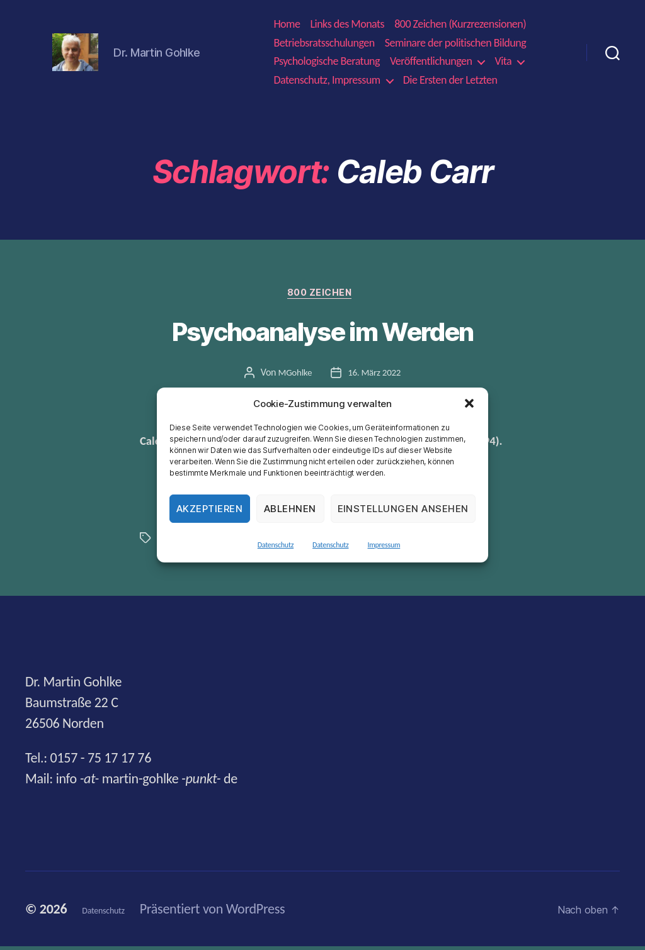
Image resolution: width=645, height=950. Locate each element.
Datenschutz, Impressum (326, 80)
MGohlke (293, 377)
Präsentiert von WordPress (238, 912)
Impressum (383, 544)
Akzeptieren (209, 509)
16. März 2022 (375, 377)
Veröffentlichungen (431, 61)
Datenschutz (276, 544)
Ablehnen (290, 509)
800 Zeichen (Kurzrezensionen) (460, 24)
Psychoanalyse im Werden (323, 335)
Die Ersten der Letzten (450, 80)
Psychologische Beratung (326, 61)
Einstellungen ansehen (403, 509)
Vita (502, 61)
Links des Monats (347, 24)
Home (286, 24)
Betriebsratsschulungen (323, 43)
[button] (469, 403)
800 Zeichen (322, 295)
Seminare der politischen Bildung (456, 43)
